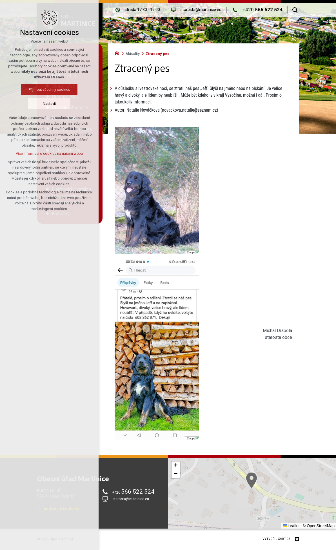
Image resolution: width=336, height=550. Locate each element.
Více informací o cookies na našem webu (49, 153)
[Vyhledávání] (295, 10)
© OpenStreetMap (319, 526)
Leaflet (291, 526)
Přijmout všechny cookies (49, 89)
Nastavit (49, 103)
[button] (287, 504)
